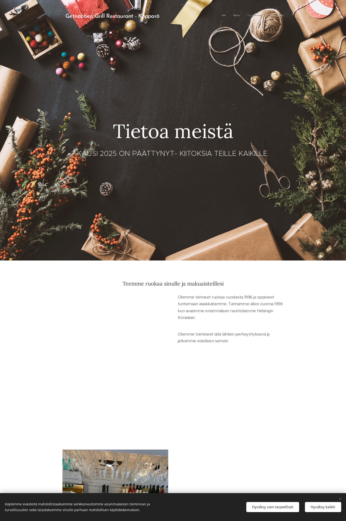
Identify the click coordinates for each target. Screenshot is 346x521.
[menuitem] (261, 16)
